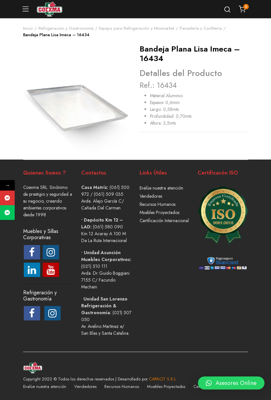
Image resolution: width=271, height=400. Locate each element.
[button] (231, 382)
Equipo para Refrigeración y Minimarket (136, 28)
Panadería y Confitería (200, 28)
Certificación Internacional (164, 220)
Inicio (28, 28)
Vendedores (151, 196)
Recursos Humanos (158, 204)
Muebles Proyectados (159, 212)
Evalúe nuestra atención (161, 188)
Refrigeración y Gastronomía (65, 28)
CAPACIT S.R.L (162, 379)
